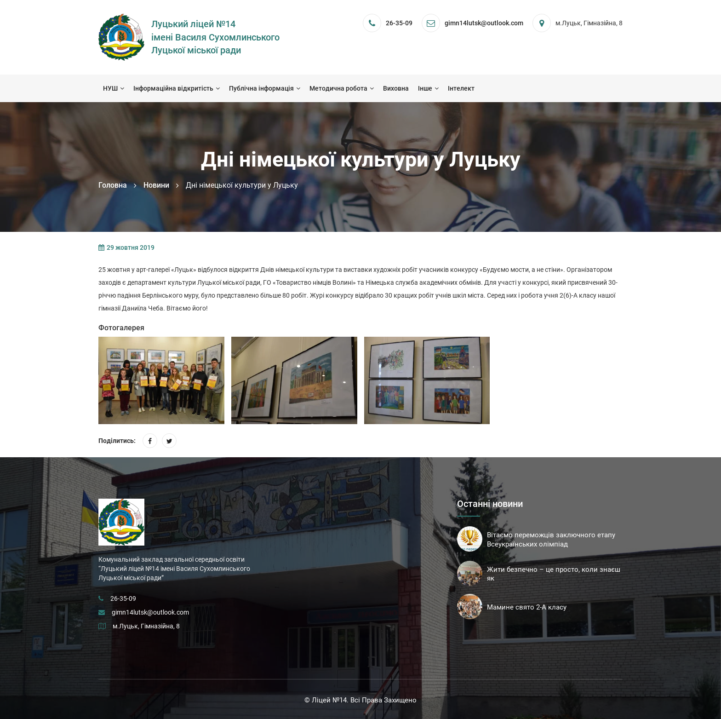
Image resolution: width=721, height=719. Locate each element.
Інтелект (461, 88)
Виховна (396, 88)
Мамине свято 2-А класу (526, 607)
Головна (112, 185)
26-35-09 (399, 23)
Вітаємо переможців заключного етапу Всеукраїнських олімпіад (551, 539)
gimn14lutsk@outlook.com (150, 612)
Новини (156, 185)
